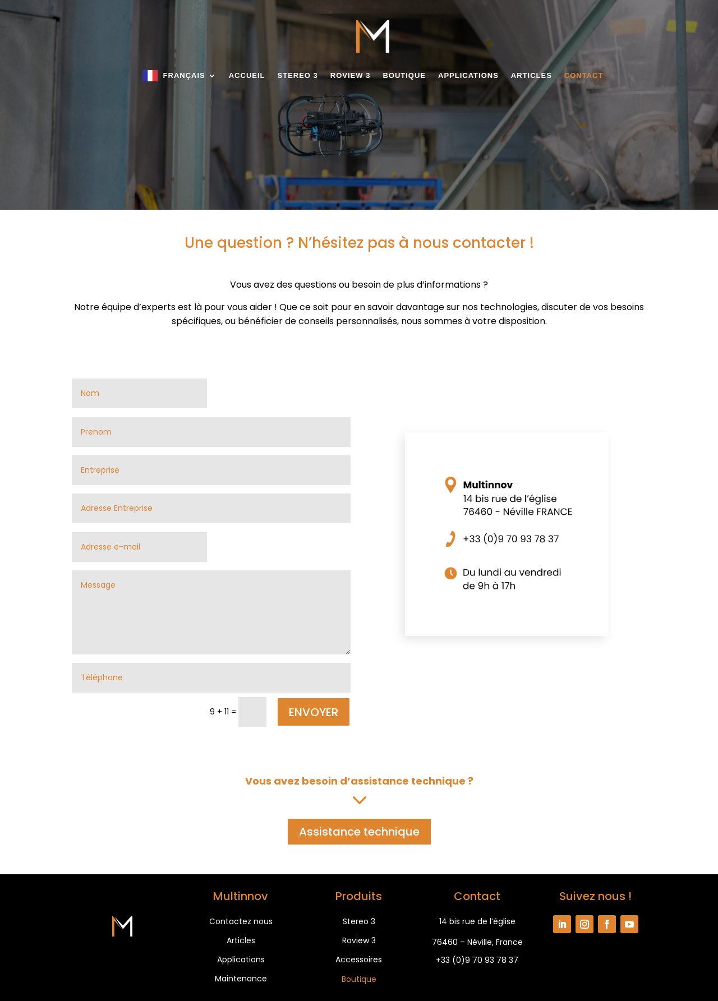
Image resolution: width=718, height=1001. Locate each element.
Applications (468, 75)
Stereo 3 (298, 75)
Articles (531, 75)
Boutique (404, 75)
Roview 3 (350, 75)
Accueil (247, 75)
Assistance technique (359, 831)
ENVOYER (313, 712)
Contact (584, 75)
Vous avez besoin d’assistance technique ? (359, 781)
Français (184, 75)
